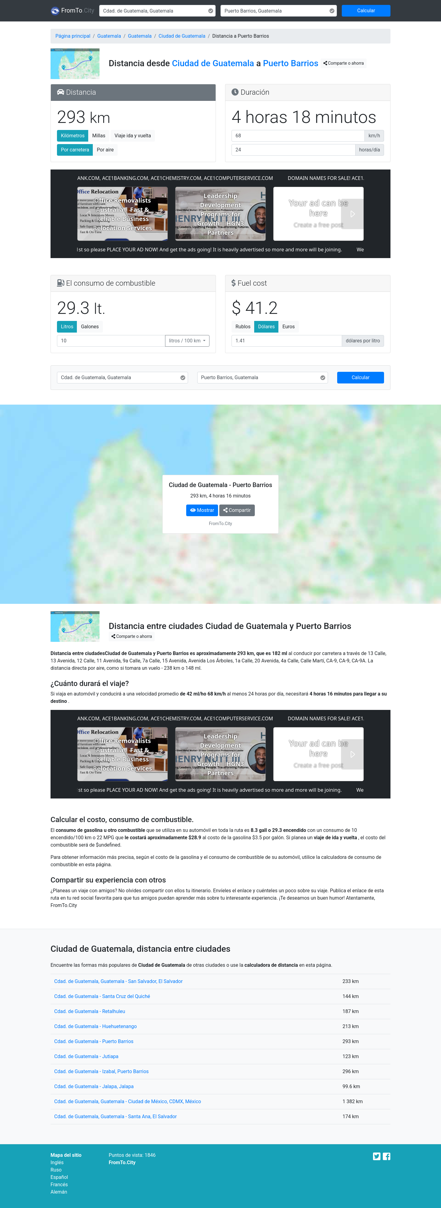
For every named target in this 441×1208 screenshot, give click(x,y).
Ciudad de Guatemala (182, 36)
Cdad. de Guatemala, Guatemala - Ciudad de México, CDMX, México (127, 1101)
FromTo (72, 11)
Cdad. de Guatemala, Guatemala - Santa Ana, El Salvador (115, 1116)
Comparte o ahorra (343, 63)
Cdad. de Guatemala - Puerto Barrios (94, 1041)
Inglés (57, 1162)
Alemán (59, 1192)
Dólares (266, 327)
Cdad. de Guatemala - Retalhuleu (89, 1011)
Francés (59, 1184)
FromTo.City (122, 1162)
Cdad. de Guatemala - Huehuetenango (95, 1026)
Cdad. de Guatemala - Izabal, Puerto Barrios (101, 1071)
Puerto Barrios (290, 63)
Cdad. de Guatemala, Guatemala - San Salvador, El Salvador (118, 981)
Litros (67, 327)
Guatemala (109, 36)
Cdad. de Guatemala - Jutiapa (86, 1056)
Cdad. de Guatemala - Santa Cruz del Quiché (102, 996)
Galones (90, 327)
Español (59, 1177)
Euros (288, 327)
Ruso (56, 1170)
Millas (98, 136)
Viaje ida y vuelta (133, 136)
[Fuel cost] (287, 341)
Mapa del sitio (66, 1155)
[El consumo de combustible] (111, 341)
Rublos (243, 327)
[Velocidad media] (298, 136)
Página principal (72, 36)
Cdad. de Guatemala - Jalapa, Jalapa (94, 1086)
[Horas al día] (294, 150)
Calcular (366, 10)
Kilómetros (73, 136)
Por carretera (75, 150)
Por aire (105, 150)
